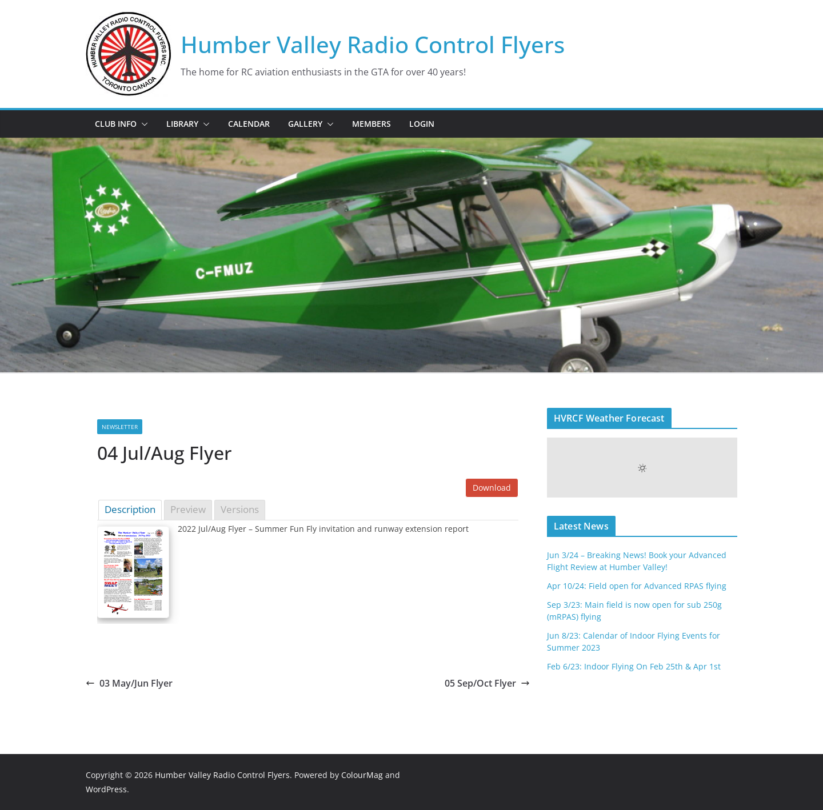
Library (182, 123)
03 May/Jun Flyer (129, 683)
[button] (142, 124)
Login (421, 123)
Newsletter (120, 427)
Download (492, 487)
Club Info (116, 123)
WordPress (106, 789)
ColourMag (362, 774)
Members (371, 123)
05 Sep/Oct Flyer (487, 683)
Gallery (305, 123)
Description (130, 509)
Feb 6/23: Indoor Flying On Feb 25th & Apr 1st (634, 666)
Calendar (249, 123)
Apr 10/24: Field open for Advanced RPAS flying (636, 585)
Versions (240, 509)
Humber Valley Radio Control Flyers (373, 44)
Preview (188, 509)
